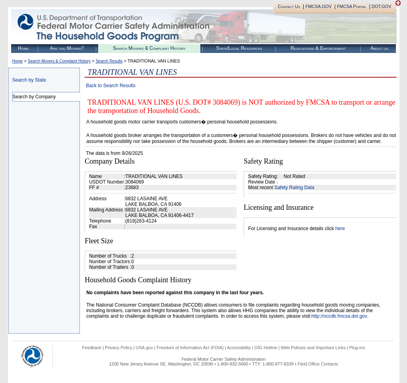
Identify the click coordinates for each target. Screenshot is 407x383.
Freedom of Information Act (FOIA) (190, 347)
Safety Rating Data (294, 187)
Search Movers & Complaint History (149, 48)
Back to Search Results (111, 85)
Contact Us (289, 6)
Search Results (109, 61)
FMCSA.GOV (318, 6)
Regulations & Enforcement (318, 48)
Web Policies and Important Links (313, 347)
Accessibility (239, 347)
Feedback (91, 347)
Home (23, 48)
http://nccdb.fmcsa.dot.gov (339, 316)
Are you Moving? (67, 48)
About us (379, 48)
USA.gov (144, 347)
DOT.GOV (381, 6)
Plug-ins (357, 347)
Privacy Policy (118, 347)
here (340, 228)
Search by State (29, 80)
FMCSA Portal (351, 6)
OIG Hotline (265, 347)
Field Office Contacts (318, 364)
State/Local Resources (239, 48)
